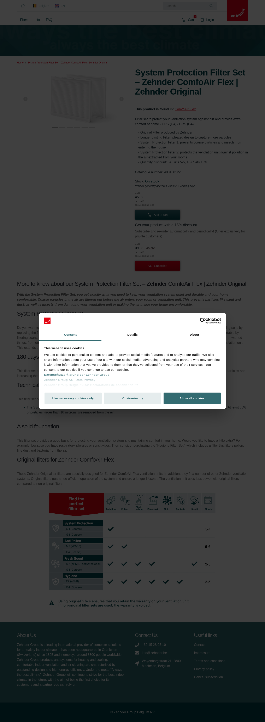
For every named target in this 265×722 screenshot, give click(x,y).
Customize (132, 398)
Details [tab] (132, 334)
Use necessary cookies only (73, 398)
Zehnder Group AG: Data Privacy (70, 379)
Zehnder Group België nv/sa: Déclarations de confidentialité (91, 385)
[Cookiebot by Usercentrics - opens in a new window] (203, 321)
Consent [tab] (70, 334)
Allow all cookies (192, 398)
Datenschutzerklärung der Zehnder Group (77, 374)
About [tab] (194, 334)
